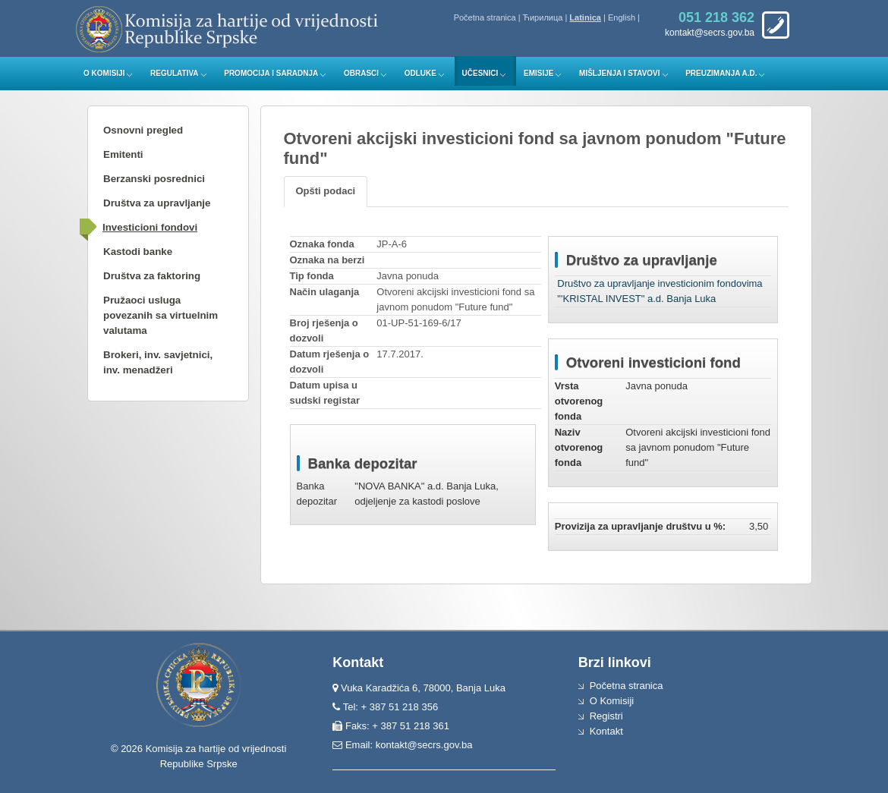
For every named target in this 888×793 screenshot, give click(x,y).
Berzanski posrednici (154, 178)
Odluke (420, 73)
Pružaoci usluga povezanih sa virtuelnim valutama (160, 315)
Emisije (538, 73)
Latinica (585, 17)
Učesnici (480, 73)
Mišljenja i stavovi (619, 73)
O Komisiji (103, 73)
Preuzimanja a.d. (721, 73)
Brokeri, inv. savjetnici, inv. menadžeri (158, 362)
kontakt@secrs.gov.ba (424, 745)
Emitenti (123, 154)
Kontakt (606, 731)
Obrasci (361, 73)
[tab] (326, 191)
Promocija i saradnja (271, 73)
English (621, 17)
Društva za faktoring (151, 276)
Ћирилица (543, 17)
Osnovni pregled (143, 130)
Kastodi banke (137, 251)
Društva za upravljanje (156, 203)
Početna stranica (485, 17)
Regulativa (174, 73)
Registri (606, 716)
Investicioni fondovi (149, 227)
